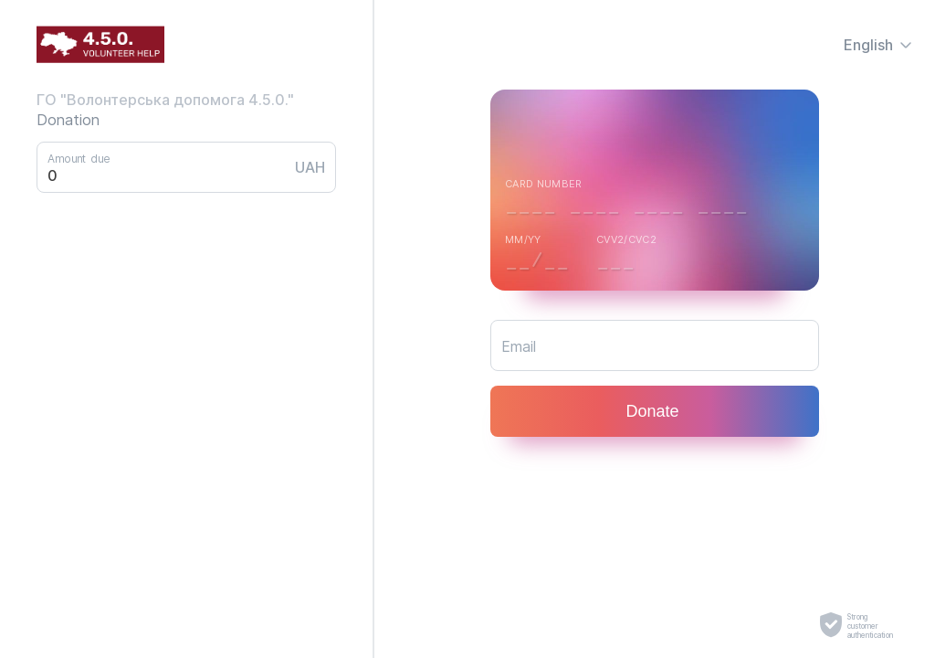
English (878, 45)
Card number (544, 183)
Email (518, 346)
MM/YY (523, 239)
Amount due (78, 157)
